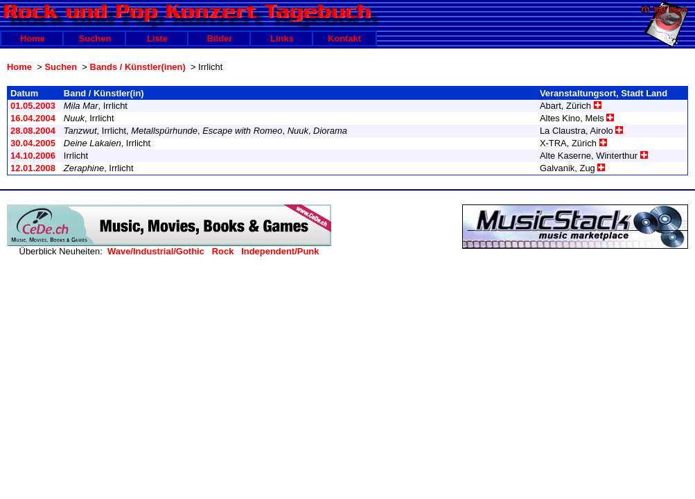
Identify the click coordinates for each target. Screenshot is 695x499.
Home (32, 38)
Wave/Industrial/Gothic (155, 251)
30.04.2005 (32, 143)
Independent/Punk (280, 251)
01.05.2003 (32, 105)
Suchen (95, 38)
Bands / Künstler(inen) (138, 67)
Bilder (220, 38)
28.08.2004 (32, 130)
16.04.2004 (32, 118)
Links (282, 38)
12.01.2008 (32, 168)
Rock (223, 251)
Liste (157, 38)
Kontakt (344, 38)
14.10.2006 (32, 155)
